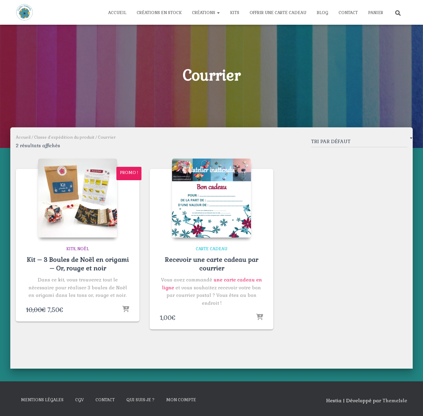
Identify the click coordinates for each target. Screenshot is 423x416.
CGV (79, 400)
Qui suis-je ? (140, 400)
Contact (348, 12)
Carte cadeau (211, 249)
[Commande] (359, 143)
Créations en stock (159, 12)
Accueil (117, 12)
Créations (206, 12)
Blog (322, 12)
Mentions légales (42, 400)
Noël (83, 249)
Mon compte (181, 400)
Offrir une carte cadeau (278, 12)
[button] (218, 12)
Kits (234, 12)
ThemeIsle (394, 400)
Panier (375, 12)
